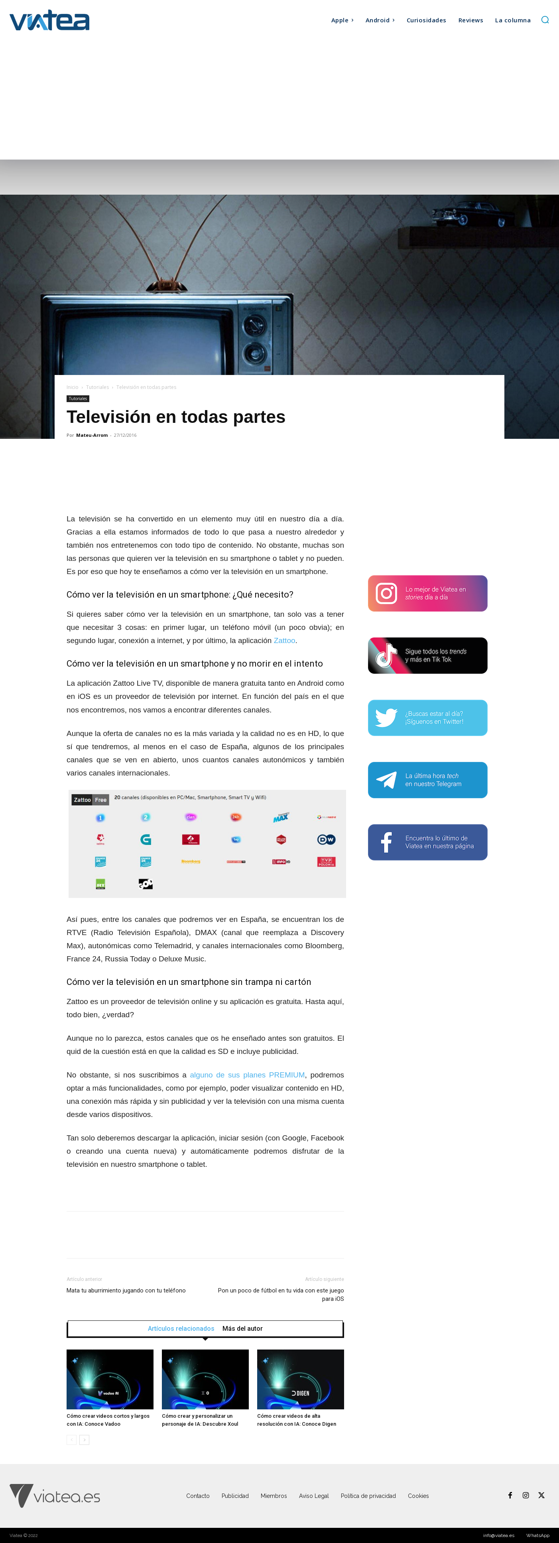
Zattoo (284, 640)
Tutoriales (97, 387)
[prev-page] (72, 1440)
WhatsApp (537, 1535)
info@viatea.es (498, 1535)
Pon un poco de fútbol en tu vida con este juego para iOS (281, 1294)
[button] (545, 19)
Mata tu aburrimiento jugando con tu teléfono (126, 1290)
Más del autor (242, 1329)
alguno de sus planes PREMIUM (247, 1075)
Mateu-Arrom (92, 435)
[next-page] (84, 1440)
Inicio (73, 387)
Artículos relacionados (181, 1329)
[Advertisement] (279, 100)
